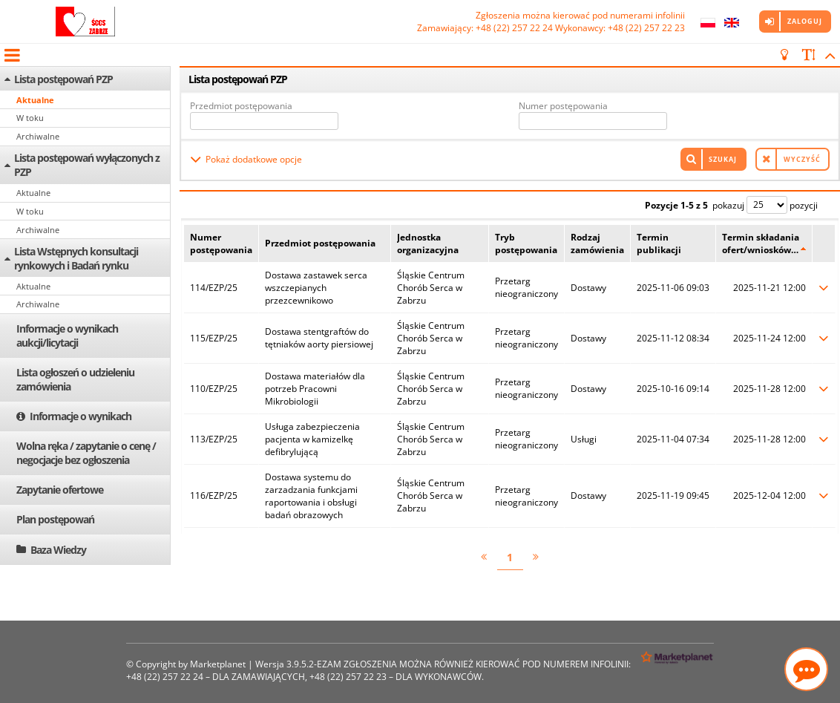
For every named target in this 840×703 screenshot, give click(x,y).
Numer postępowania (563, 105)
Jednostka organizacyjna (428, 243)
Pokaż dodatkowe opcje (254, 159)
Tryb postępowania (526, 243)
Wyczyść (802, 159)
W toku (30, 117)
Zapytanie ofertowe (59, 490)
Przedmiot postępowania (241, 105)
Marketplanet (218, 664)
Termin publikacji (659, 243)
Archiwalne (37, 136)
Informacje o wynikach (80, 416)
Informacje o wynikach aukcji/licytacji (67, 335)
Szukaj (723, 159)
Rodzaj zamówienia (597, 243)
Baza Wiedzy (58, 550)
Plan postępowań (55, 519)
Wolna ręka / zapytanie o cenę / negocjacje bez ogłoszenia (86, 453)
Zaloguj (804, 21)
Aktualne (35, 99)
